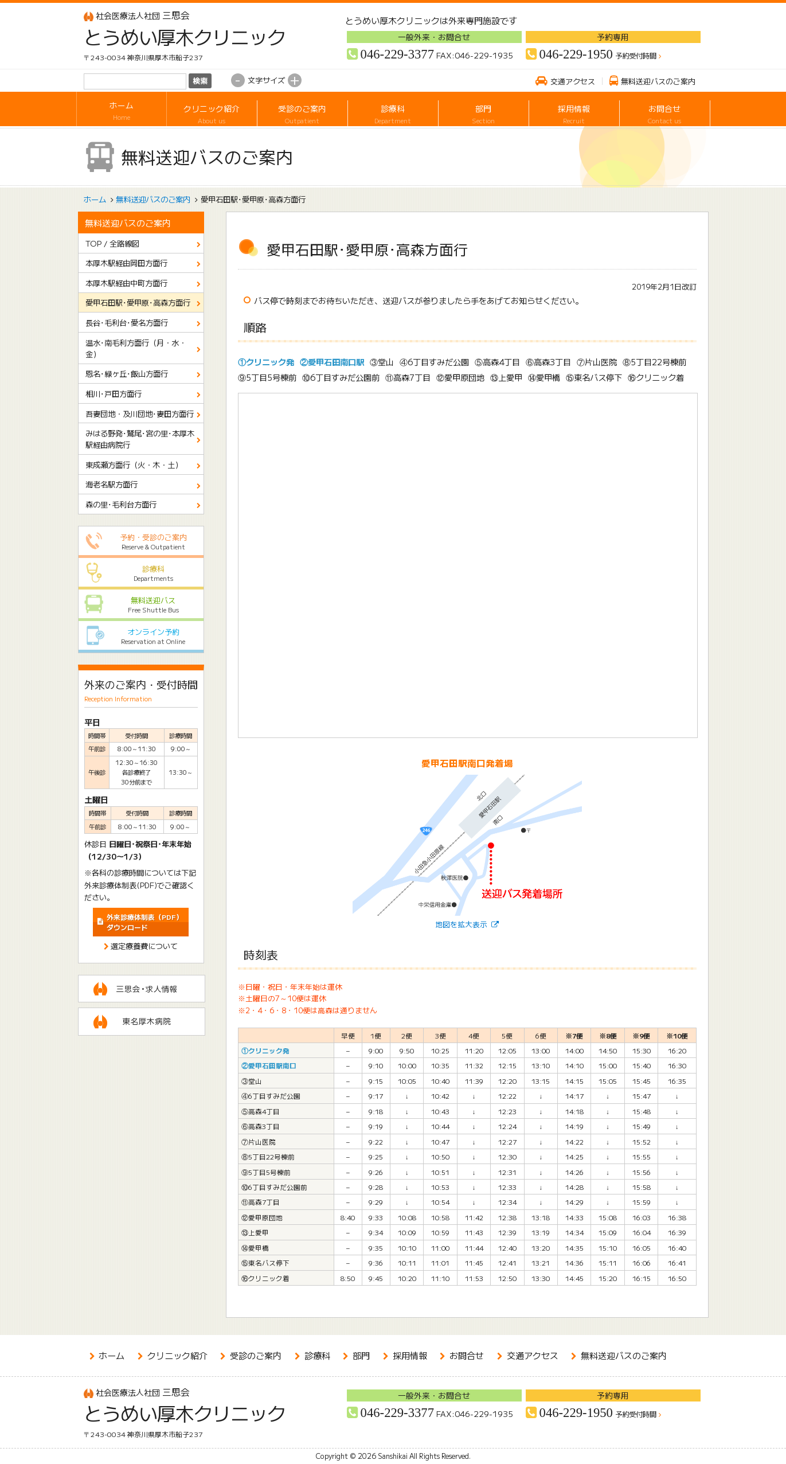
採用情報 (574, 111)
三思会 (137, 15)
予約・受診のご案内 (141, 542)
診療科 (393, 111)
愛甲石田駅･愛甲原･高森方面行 (137, 302)
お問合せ (665, 111)
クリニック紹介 (212, 111)
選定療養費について (144, 945)
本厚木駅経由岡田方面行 (126, 262)
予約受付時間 (635, 56)
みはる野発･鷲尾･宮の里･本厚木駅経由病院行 (139, 438)
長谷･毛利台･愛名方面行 (126, 322)
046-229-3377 (397, 54)
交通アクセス (572, 81)
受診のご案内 (302, 111)
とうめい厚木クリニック (176, 36)
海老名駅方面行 (111, 484)
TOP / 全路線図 (112, 243)
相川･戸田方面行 (113, 393)
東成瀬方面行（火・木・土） (133, 464)
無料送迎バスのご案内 (658, 81)
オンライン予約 (141, 636)
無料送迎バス (141, 605)
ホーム (121, 111)
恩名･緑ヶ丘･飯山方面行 (126, 373)
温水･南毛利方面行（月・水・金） (135, 348)
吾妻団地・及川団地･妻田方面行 (139, 413)
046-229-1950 (576, 54)
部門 (483, 111)
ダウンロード (145, 922)
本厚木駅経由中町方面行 (126, 282)
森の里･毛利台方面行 (121, 504)
